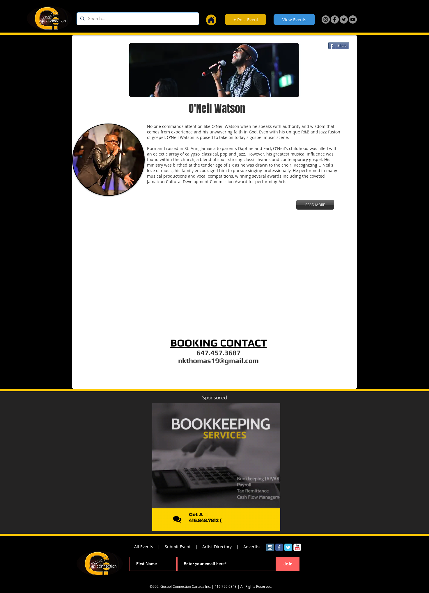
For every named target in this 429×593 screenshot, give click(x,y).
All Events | (149, 546)
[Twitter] (344, 19)
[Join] (287, 564)
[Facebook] (335, 19)
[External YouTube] (216, 276)
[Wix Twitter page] (288, 547)
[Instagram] (326, 19)
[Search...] (137, 18)
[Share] (338, 45)
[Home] (211, 20)
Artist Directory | (222, 546)
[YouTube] (353, 19)
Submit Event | (183, 546)
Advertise (252, 546)
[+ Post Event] (245, 19)
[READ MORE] (315, 205)
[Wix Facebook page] (279, 547)
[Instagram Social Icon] (270, 547)
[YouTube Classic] (297, 547)
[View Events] (294, 19)
